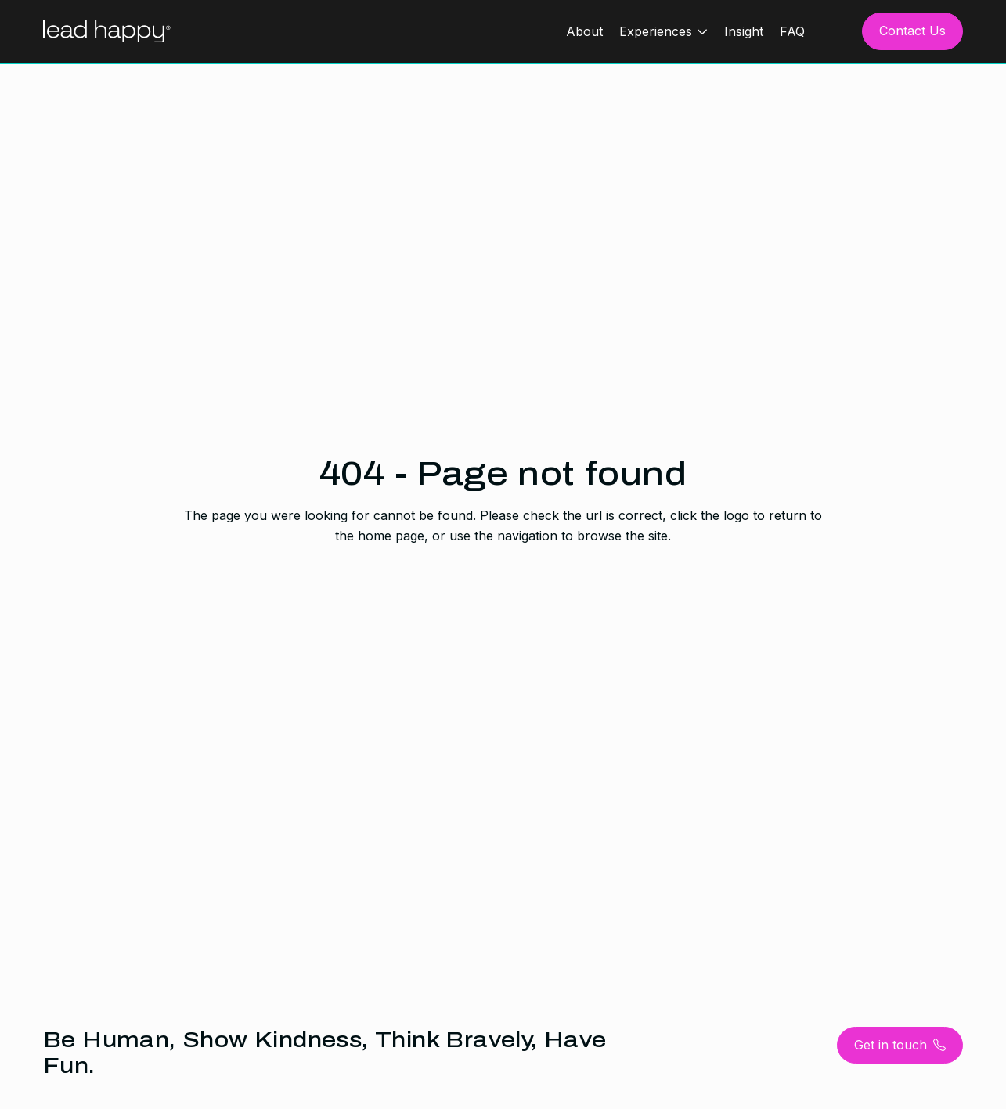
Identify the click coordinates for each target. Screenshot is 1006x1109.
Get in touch (900, 1045)
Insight (743, 31)
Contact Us (912, 30)
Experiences (655, 31)
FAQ (792, 31)
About (584, 31)
